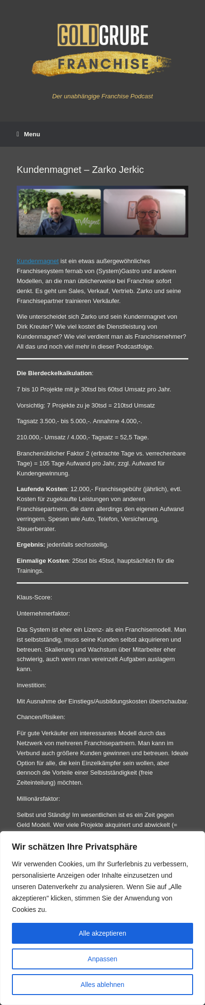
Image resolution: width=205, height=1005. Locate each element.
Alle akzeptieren (102, 933)
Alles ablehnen (102, 984)
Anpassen (102, 959)
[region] (102, 918)
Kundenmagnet (38, 261)
